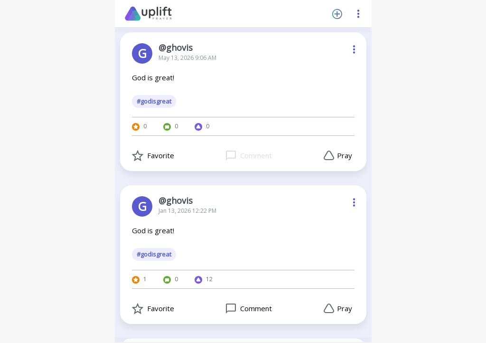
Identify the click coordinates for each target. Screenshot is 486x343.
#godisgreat (154, 101)
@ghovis (176, 47)
